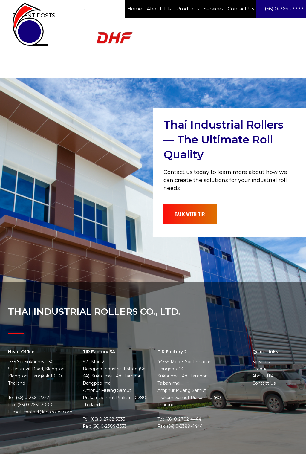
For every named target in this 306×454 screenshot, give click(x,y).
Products (187, 9)
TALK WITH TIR (191, 207)
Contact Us (241, 9)
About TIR (159, 9)
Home (134, 9)
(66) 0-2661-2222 (281, 9)
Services (213, 9)
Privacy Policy (250, 451)
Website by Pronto (282, 451)
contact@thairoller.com (47, 405)
